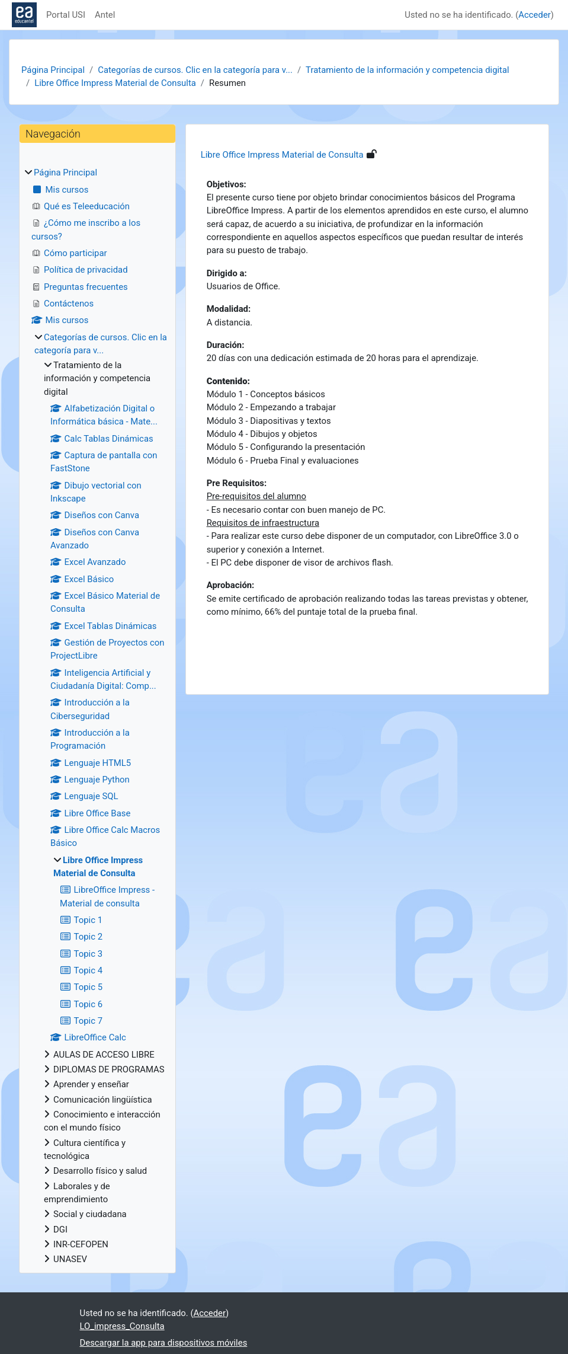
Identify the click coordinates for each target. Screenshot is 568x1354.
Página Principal (53, 70)
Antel (105, 14)
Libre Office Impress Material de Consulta (115, 83)
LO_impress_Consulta (122, 1326)
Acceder (534, 14)
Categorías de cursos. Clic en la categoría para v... (195, 70)
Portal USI (65, 14)
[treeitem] (97, 716)
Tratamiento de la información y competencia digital (407, 70)
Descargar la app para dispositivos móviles (164, 1342)
